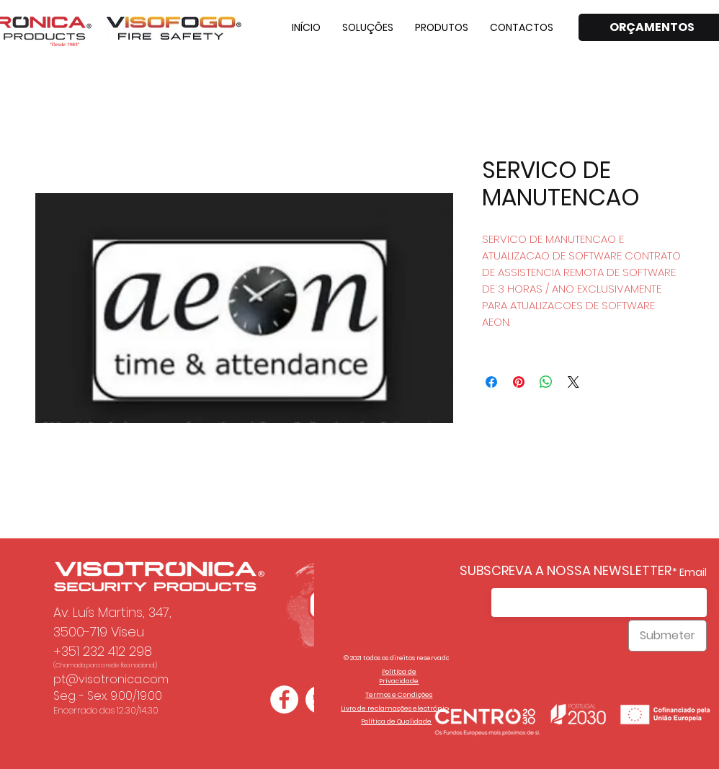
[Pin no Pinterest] (518, 382)
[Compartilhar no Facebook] (491, 382)
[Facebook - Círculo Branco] (284, 699)
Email (693, 572)
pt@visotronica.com (111, 679)
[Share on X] (573, 382)
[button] (367, 27)
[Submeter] (667, 636)
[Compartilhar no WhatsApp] (546, 382)
